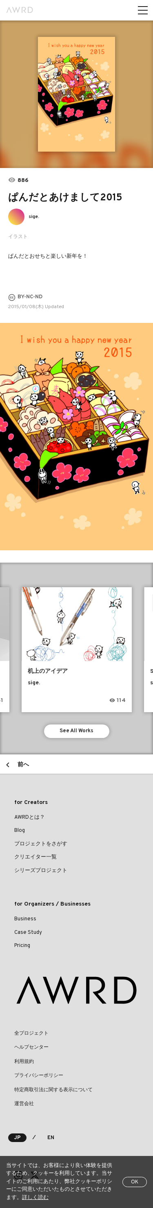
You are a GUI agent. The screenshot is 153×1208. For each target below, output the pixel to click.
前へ (23, 764)
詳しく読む (35, 1197)
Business (25, 919)
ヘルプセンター (31, 1047)
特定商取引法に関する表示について (53, 1090)
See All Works (76, 731)
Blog (19, 830)
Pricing (22, 945)
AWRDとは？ (29, 817)
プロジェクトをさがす (40, 844)
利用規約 (24, 1061)
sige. (34, 216)
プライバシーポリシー (38, 1075)
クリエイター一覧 (35, 857)
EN (50, 1138)
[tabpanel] (76, 94)
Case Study (28, 932)
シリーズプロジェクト (40, 870)
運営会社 (24, 1104)
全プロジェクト (31, 1033)
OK (134, 1182)
